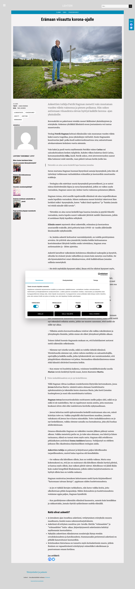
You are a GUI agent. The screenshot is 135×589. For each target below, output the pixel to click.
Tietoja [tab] (95, 280)
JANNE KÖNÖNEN (23, 106)
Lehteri (67, 5)
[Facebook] (131, 24)
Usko (64, 12)
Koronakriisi (18, 119)
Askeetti (16, 116)
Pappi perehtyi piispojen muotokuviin (24, 211)
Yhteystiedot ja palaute (37, 572)
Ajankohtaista (18, 112)
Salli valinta (67, 314)
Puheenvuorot (74, 12)
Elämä (58, 12)
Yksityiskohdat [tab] (67, 280)
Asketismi (25, 116)
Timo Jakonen (21, 108)
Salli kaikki (94, 314)
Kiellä (40, 314)
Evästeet (47, 577)
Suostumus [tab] (39, 280)
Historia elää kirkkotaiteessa (22, 175)
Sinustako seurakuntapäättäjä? (22, 187)
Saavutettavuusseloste (37, 581)
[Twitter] (131, 27)
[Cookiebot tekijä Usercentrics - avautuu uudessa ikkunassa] (99, 274)
